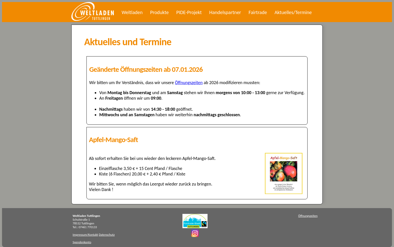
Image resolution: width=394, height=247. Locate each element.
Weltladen (132, 12)
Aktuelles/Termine (293, 12)
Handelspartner (225, 12)
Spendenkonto (82, 242)
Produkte (159, 12)
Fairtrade (258, 12)
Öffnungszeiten (189, 82)
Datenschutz (107, 234)
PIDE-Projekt (189, 12)
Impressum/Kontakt (85, 234)
